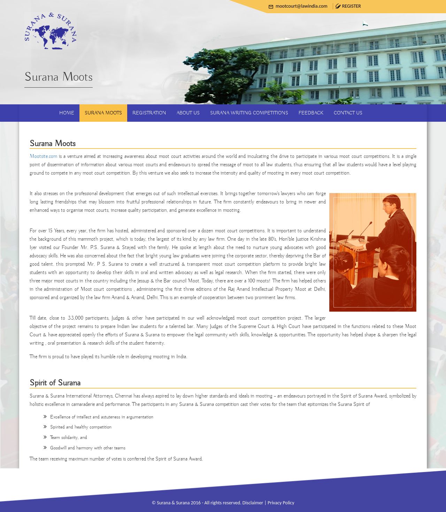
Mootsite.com (43, 156)
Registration (149, 113)
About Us (188, 113)
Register (351, 6)
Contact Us (348, 113)
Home (66, 113)
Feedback (311, 113)
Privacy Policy (281, 503)
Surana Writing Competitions (249, 113)
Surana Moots (103, 113)
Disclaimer (253, 503)
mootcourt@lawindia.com (302, 6)
